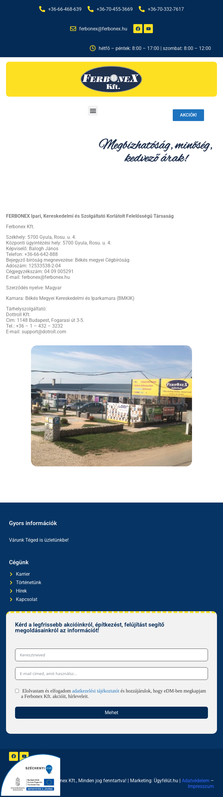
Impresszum (201, 786)
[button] (93, 111)
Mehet (111, 712)
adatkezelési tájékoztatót (95, 690)
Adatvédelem (195, 780)
